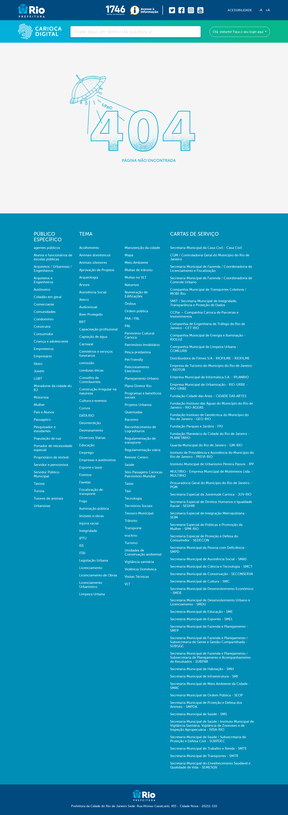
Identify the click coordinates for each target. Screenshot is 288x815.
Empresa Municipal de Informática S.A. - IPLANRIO (209, 377)
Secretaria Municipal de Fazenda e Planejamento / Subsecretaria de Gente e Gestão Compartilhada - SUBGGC (209, 642)
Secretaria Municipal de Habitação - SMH (202, 669)
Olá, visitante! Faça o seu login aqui (238, 31)
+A (268, 10)
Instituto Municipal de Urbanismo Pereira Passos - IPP (212, 464)
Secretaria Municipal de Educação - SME (201, 611)
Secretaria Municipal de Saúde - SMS (198, 714)
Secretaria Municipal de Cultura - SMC (200, 581)
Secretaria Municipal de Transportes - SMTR (204, 756)
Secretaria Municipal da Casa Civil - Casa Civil (206, 248)
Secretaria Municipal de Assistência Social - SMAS (208, 559)
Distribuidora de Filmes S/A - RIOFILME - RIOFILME (210, 358)
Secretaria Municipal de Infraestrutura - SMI (204, 676)
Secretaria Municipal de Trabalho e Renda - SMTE (208, 748)
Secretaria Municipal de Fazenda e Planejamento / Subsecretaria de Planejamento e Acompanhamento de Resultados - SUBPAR (210, 657)
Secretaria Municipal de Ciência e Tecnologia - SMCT (211, 566)
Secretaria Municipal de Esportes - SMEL (201, 619)
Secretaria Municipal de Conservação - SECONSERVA (211, 574)
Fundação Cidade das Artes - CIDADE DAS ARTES (208, 396)
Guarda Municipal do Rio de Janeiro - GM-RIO (206, 445)
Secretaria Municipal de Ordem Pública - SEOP (206, 695)
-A (260, 10)
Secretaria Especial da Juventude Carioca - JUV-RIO (210, 494)
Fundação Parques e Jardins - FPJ (196, 426)
